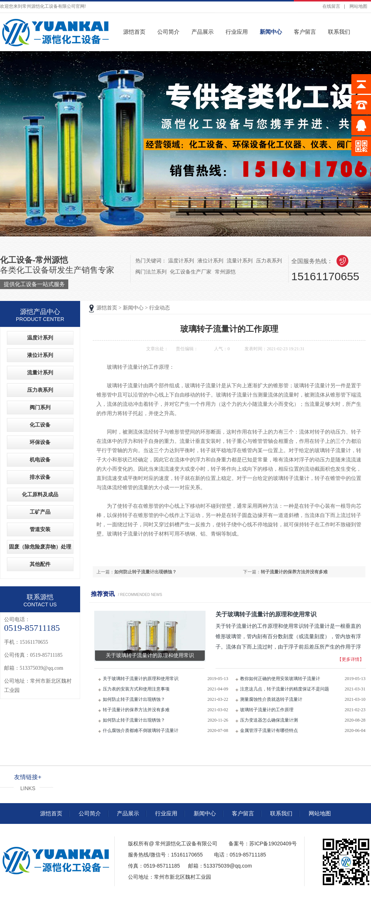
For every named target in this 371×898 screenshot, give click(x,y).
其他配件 (40, 564)
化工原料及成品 (40, 494)
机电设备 (40, 460)
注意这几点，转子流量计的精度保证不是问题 (284, 689)
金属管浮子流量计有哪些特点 (269, 730)
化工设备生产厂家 (190, 272)
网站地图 (358, 6)
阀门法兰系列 (151, 272)
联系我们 (339, 32)
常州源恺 (225, 272)
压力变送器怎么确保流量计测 (269, 720)
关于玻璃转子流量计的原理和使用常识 (140, 678)
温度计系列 (181, 261)
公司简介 (168, 32)
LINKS (27, 788)
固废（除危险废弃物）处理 (40, 547)
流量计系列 (240, 261)
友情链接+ (27, 777)
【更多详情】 (350, 659)
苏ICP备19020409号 (273, 843)
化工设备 (40, 425)
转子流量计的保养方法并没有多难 (294, 571)
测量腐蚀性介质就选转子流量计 (271, 699)
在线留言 (331, 6)
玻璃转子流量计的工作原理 (266, 709)
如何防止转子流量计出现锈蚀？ (145, 571)
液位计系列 (210, 261)
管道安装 (40, 529)
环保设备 (40, 442)
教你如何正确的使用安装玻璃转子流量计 (280, 678)
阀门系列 (40, 407)
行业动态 (159, 308)
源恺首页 (134, 32)
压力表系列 (269, 261)
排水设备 (40, 477)
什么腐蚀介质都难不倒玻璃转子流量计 (140, 730)
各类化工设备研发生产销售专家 (57, 272)
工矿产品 (40, 512)
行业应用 (237, 32)
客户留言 (305, 32)
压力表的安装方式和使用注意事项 (136, 689)
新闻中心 (271, 32)
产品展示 (202, 32)
